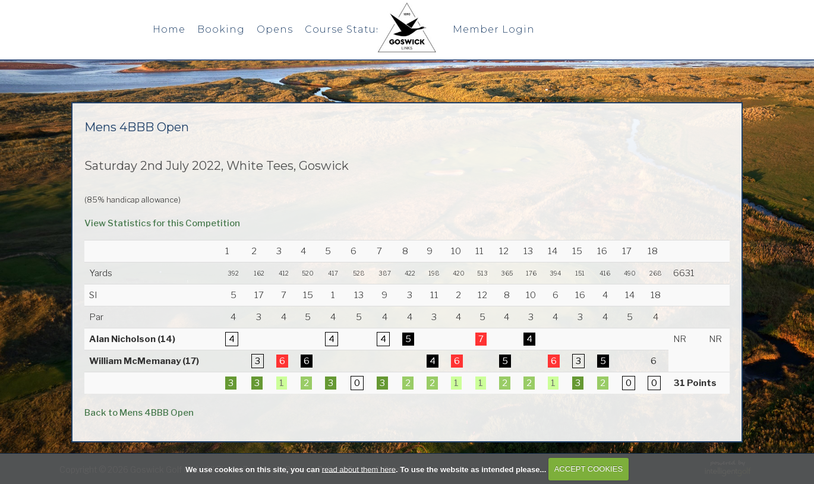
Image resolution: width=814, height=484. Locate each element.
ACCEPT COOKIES (588, 468)
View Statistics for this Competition (162, 223)
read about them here (359, 468)
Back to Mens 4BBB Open (139, 412)
